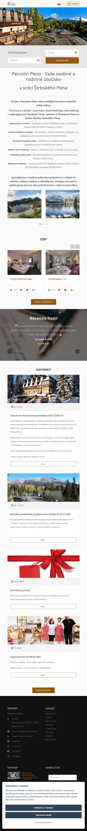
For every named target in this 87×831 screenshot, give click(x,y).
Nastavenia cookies (43, 822)
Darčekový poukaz (20, 590)
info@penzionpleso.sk (28, 731)
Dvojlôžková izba (21, 279)
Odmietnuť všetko (44, 815)
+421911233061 (26, 736)
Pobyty (49, 717)
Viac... (43, 464)
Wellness (50, 724)
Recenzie (50, 732)
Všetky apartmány (43, 302)
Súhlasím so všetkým (43, 808)
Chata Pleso (51, 728)
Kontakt (49, 736)
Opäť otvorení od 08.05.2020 (25, 656)
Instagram (16, 746)
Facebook (16, 741)
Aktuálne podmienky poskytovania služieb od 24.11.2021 (40, 514)
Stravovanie (51, 721)
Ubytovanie (51, 713)
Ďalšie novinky (43, 690)
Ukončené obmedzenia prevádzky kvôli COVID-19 (36, 415)
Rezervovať (62, 60)
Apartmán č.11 (57, 279)
